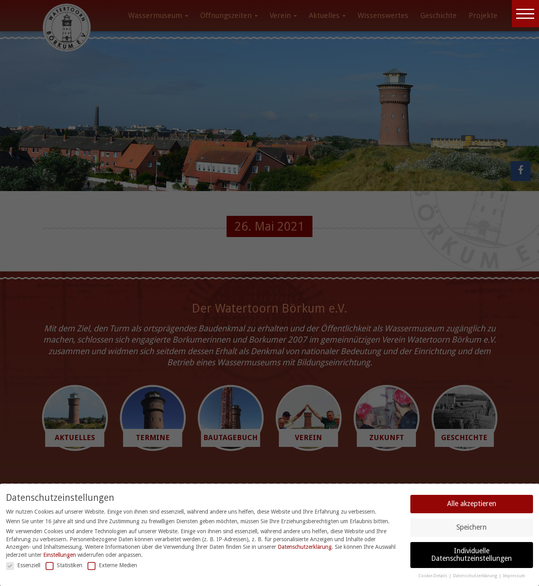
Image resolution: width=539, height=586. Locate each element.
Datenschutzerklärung (305, 547)
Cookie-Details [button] (433, 575)
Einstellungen (59, 555)
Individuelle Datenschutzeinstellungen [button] (471, 555)
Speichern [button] (471, 527)
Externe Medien (112, 565)
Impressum (514, 575)
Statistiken (64, 565)
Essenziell (23, 565)
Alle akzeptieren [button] (471, 504)
